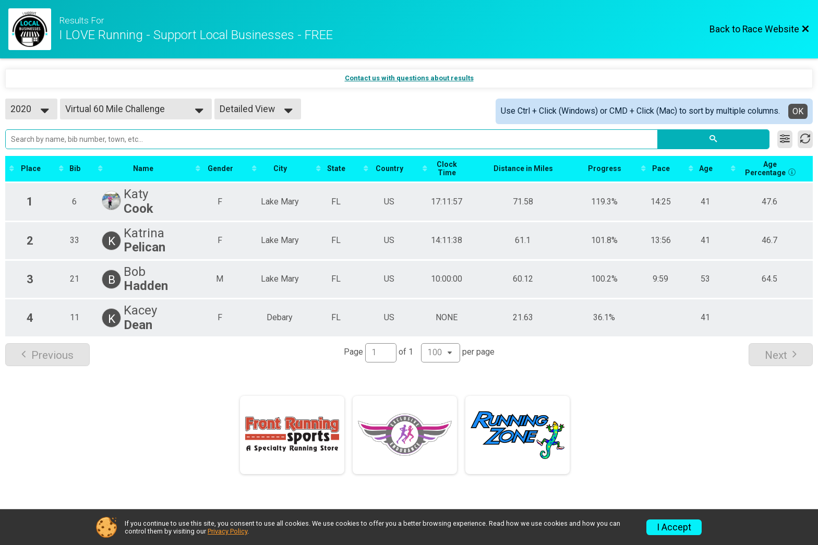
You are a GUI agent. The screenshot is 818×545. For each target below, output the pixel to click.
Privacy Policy (227, 531)
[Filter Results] (784, 139)
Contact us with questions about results (409, 78)
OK (797, 111)
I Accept (674, 527)
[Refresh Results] (805, 139)
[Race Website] (33, 29)
